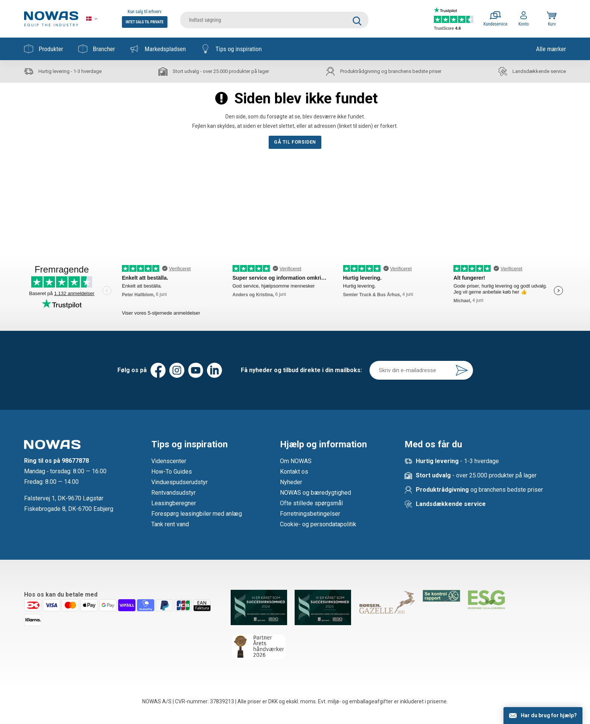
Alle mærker (551, 49)
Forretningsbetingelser (310, 513)
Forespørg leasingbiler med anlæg (196, 513)
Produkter (43, 48)
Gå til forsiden (295, 142)
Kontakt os (294, 471)
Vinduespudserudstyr (179, 482)
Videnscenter (168, 461)
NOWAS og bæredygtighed (315, 492)
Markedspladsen (158, 48)
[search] (274, 18)
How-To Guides (171, 471)
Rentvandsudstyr (173, 492)
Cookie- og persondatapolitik (318, 524)
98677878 (75, 460)
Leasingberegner (173, 503)
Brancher (96, 48)
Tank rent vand (170, 524)
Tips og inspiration (231, 48)
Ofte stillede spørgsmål (311, 503)
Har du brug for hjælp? (549, 715)
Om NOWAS (296, 461)
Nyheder (291, 482)
